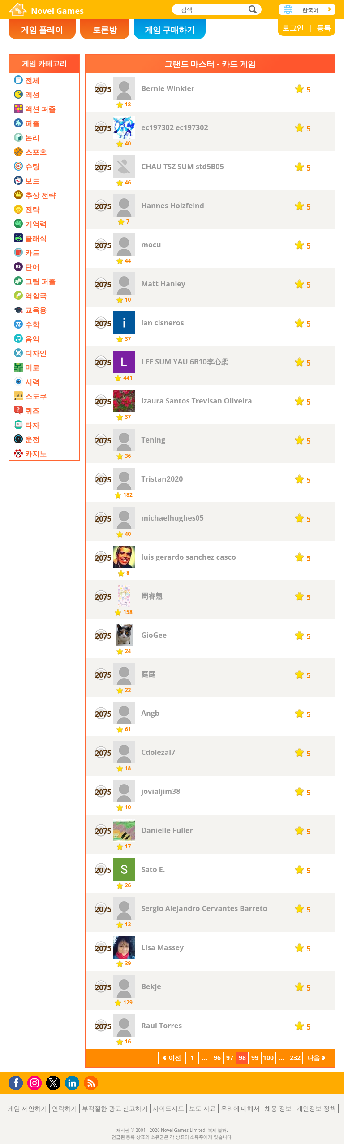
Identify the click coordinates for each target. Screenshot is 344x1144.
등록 (324, 28)
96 (217, 1057)
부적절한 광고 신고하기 (115, 1108)
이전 (174, 1057)
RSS (92, 1083)
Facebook (18, 1082)
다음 (313, 1057)
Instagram (36, 1082)
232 (295, 1057)
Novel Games (57, 10)
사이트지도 (168, 1108)
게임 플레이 (42, 29)
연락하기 (64, 1108)
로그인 (293, 28)
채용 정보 (278, 1108)
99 (254, 1057)
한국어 (310, 10)
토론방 (105, 29)
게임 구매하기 (170, 29)
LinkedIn (73, 1083)
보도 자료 (202, 1108)
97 (229, 1057)
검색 (251, 10)
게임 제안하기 (27, 1108)
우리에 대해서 (240, 1108)
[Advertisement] (44, 659)
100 (268, 1057)
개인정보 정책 (316, 1108)
